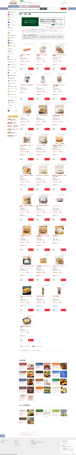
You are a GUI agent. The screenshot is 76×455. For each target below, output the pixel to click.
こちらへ (28, 1)
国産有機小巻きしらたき (57, 235)
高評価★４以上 (11, 43)
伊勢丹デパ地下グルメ (12, 45)
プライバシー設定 (18, 445)
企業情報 (32, 440)
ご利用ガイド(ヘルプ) (4, 440)
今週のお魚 (10, 40)
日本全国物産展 (11, 35)
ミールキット (11, 56)
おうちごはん (11, 17)
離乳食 (10, 105)
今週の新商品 (11, 37)
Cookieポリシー (17, 443)
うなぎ (10, 32)
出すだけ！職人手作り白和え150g (42, 115)
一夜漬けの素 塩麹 (56, 296)
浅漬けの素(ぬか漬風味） (40, 296)
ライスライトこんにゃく (57, 205)
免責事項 (16, 440)
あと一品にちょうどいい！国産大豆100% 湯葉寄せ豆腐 (58, 116)
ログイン (64, 1)
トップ (20, 11)
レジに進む (63, 8)
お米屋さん (10, 30)
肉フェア (10, 19)
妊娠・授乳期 (11, 102)
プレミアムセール (12, 22)
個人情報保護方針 (34, 443)
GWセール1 (11, 14)
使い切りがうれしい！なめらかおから (42, 175)
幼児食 (10, 108)
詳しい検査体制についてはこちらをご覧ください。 (56, 27)
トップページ (13, 6)
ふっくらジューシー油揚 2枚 (25, 115)
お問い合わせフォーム (66, 443)
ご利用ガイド (64, 3)
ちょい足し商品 (11, 25)
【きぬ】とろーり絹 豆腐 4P (41, 145)
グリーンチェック (13, 110)
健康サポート (11, 27)
